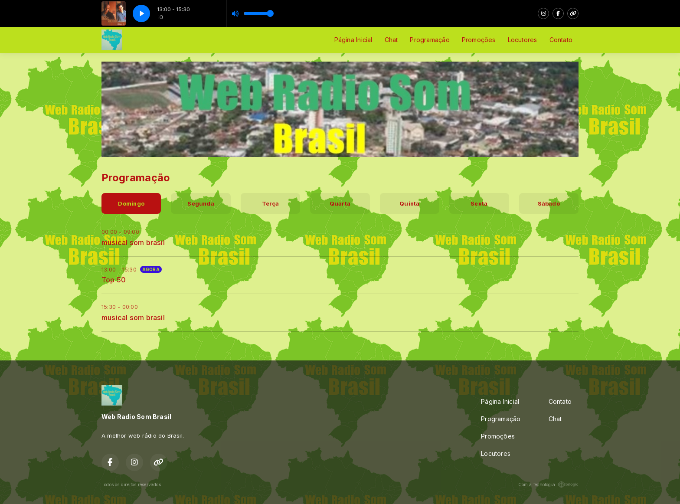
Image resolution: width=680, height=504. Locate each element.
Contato (560, 39)
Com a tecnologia (548, 484)
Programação (429, 39)
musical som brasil (133, 242)
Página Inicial (353, 39)
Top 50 (113, 279)
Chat (391, 39)
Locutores (522, 39)
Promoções (479, 39)
